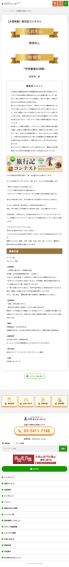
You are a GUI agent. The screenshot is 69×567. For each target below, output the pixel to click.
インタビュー (9, 496)
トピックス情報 (10, 533)
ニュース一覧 (9, 515)
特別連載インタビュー (12, 521)
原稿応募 (7, 546)
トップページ (9, 478)
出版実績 (7, 490)
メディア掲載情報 (10, 527)
